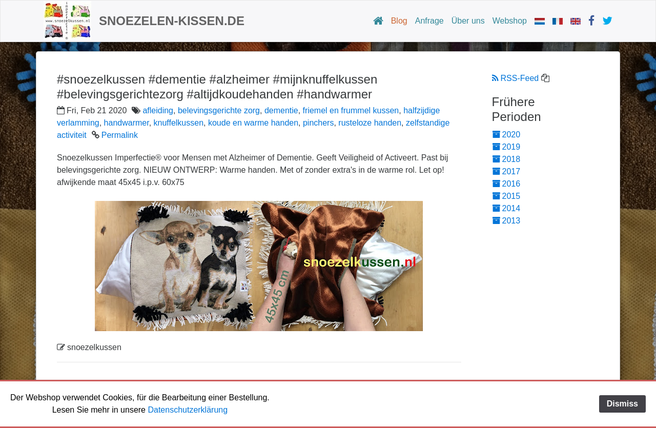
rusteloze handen (369, 122)
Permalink (119, 135)
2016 (506, 183)
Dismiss (622, 403)
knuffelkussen (179, 122)
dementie (281, 110)
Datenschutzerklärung (188, 409)
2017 (506, 171)
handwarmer (126, 122)
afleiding (157, 110)
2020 (506, 134)
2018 (506, 159)
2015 (506, 196)
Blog (399, 20)
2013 (506, 220)
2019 (506, 146)
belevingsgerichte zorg (219, 110)
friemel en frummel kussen (351, 110)
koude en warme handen (253, 122)
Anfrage (429, 20)
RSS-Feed (515, 78)
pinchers (318, 122)
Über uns (468, 20)
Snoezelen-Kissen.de (171, 21)
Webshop (510, 20)
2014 (506, 208)
